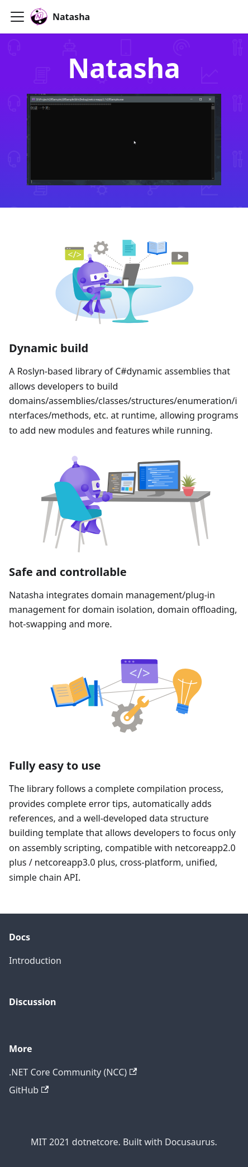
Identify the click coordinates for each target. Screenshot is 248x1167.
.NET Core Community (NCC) (73, 1072)
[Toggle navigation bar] (17, 16)
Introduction (35, 960)
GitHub (29, 1090)
